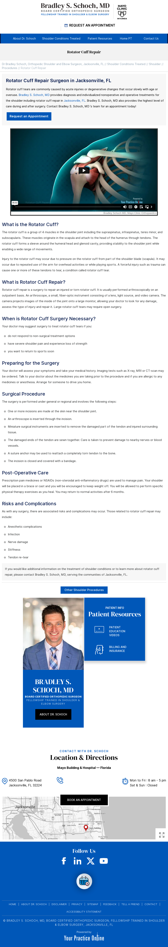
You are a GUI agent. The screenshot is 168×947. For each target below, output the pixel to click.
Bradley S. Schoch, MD (34, 95)
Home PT (126, 38)
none (84, 881)
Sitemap (92, 904)
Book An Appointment (84, 800)
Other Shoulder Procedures (84, 590)
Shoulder (155, 64)
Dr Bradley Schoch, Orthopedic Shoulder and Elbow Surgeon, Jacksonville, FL (53, 64)
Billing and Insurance (117, 649)
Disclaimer (59, 904)
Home (12, 904)
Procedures (9, 68)
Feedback (109, 904)
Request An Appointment (92, 25)
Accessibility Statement (84, 911)
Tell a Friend (130, 904)
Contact (150, 904)
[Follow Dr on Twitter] (90, 861)
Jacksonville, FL (74, 100)
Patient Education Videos (117, 631)
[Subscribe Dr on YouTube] (103, 861)
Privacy (77, 904)
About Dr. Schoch (53, 714)
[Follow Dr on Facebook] (64, 861)
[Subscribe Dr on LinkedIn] (77, 861)
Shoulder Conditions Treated (126, 64)
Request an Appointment (29, 116)
